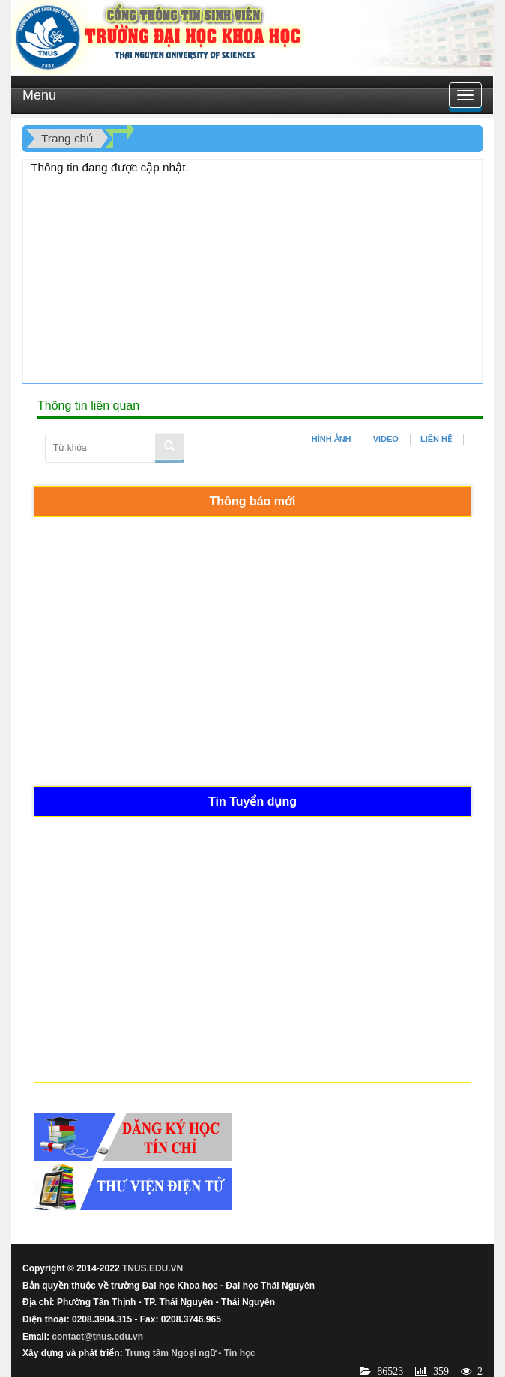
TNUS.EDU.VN (152, 1268)
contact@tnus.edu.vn (97, 1336)
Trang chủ (67, 138)
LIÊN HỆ (436, 438)
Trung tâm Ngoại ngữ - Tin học (190, 1353)
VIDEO (386, 438)
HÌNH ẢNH (331, 438)
